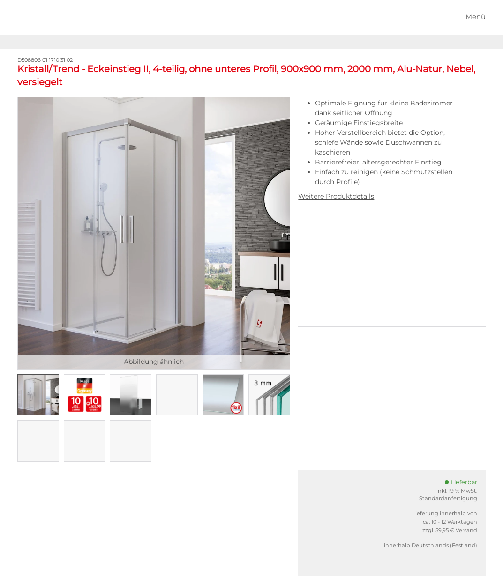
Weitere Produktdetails (336, 196)
